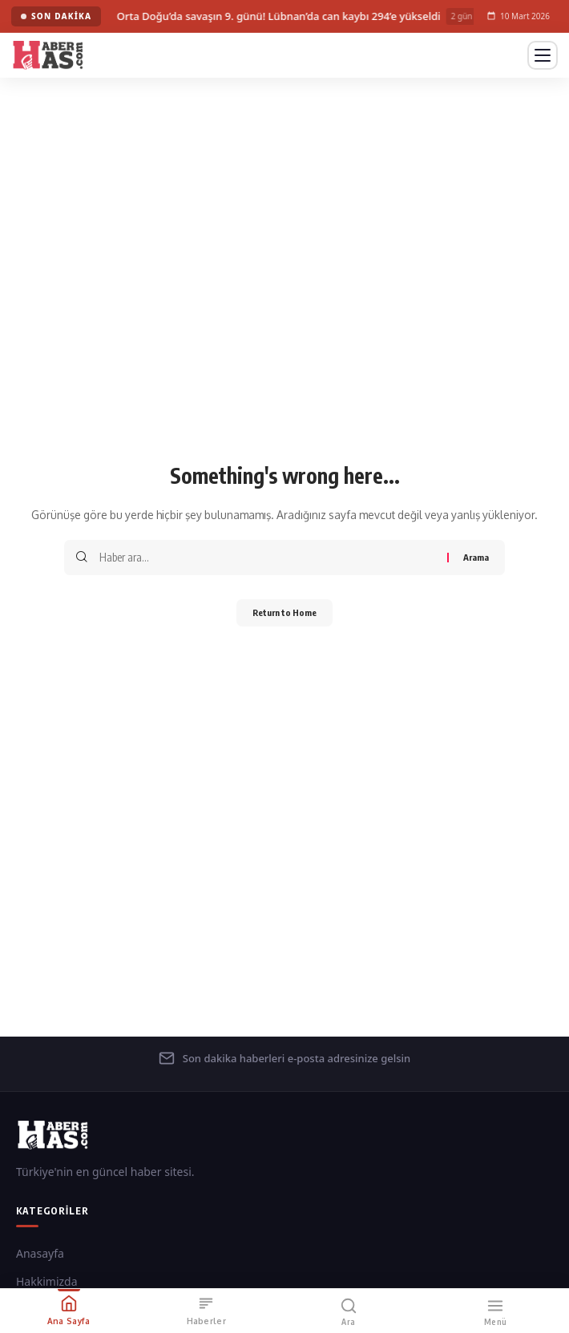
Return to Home (284, 612)
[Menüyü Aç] (542, 55)
